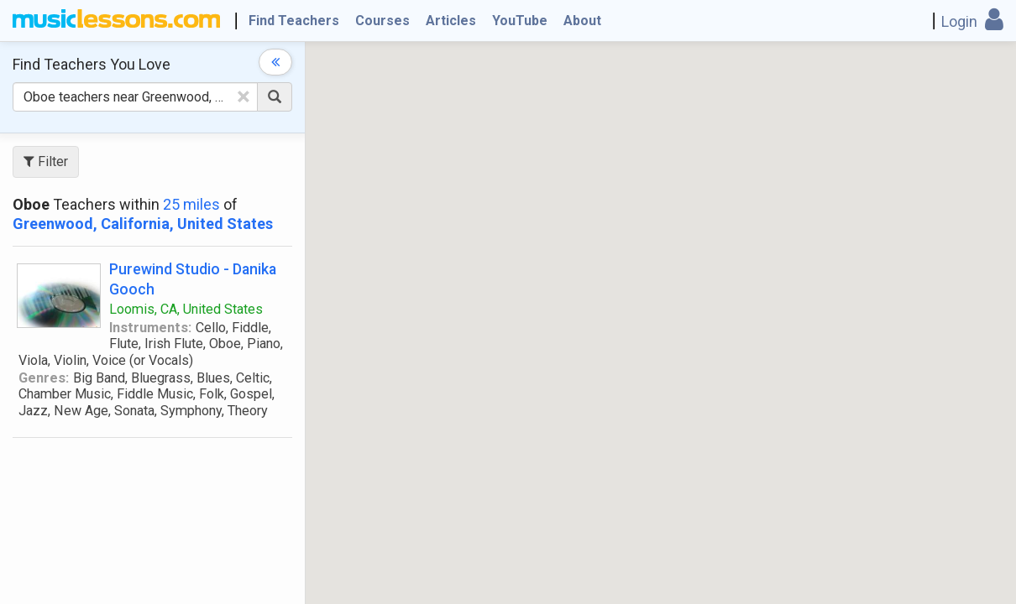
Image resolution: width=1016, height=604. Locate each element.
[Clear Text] (243, 96)
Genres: (43, 378)
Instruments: (150, 328)
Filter (46, 161)
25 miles (191, 204)
